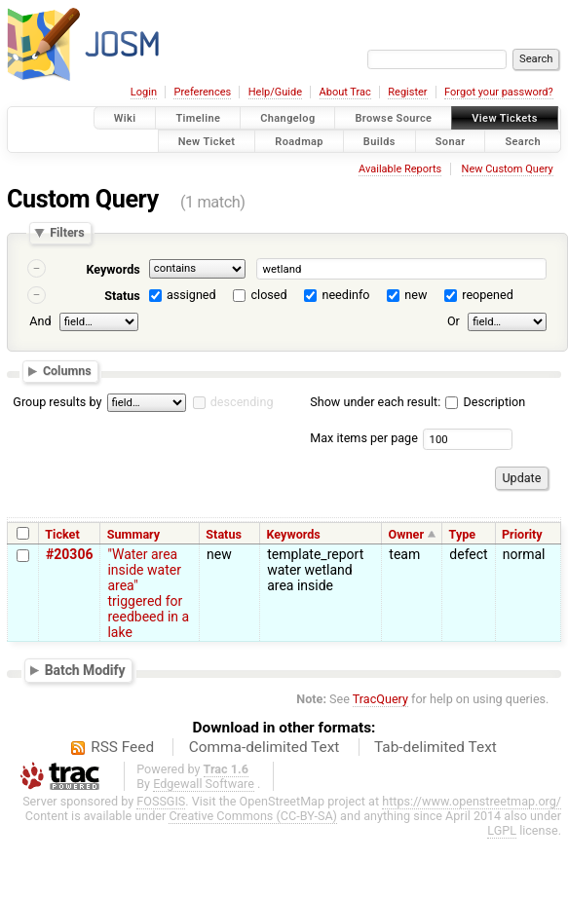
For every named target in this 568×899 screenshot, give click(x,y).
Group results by (57, 401)
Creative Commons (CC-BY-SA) (253, 815)
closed (269, 294)
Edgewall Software (203, 783)
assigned (191, 294)
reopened (487, 294)
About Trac (345, 92)
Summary (133, 534)
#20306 (69, 554)
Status (122, 295)
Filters (67, 233)
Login (144, 92)
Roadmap (299, 140)
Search (523, 140)
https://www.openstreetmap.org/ (471, 801)
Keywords (112, 269)
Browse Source (393, 118)
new (415, 294)
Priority (522, 534)
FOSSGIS (160, 801)
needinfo (345, 294)
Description (485, 401)
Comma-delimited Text (264, 747)
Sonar (450, 140)
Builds (379, 140)
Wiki (125, 118)
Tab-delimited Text (435, 747)
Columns (67, 370)
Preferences (202, 92)
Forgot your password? (498, 92)
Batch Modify (85, 670)
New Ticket (207, 140)
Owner (406, 534)
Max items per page (364, 438)
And (40, 321)
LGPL (501, 830)
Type (462, 534)
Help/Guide (275, 92)
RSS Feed (122, 747)
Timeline (197, 118)
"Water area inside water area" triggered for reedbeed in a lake (148, 593)
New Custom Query (507, 169)
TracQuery (380, 699)
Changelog (287, 118)
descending (242, 401)
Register (407, 92)
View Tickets (504, 118)
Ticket (62, 534)
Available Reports (400, 169)
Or (453, 321)
